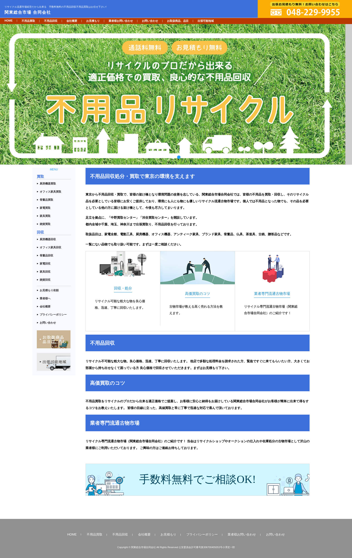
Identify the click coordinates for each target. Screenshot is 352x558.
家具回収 (45, 271)
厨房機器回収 (48, 239)
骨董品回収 (46, 255)
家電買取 (45, 207)
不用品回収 (50, 20)
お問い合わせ (150, 20)
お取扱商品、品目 (178, 20)
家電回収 (45, 263)
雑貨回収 (45, 279)
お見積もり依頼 (49, 290)
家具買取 (45, 216)
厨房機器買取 (48, 183)
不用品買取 (28, 20)
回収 (40, 232)
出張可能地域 (206, 20)
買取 (40, 176)
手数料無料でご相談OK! (197, 479)
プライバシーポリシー (53, 314)
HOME (8, 20)
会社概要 (71, 20)
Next (346, 94)
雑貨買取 (45, 224)
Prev (5, 94)
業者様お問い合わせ (121, 20)
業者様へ (45, 298)
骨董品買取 (46, 199)
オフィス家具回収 (50, 247)
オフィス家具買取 (50, 191)
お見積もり (93, 20)
